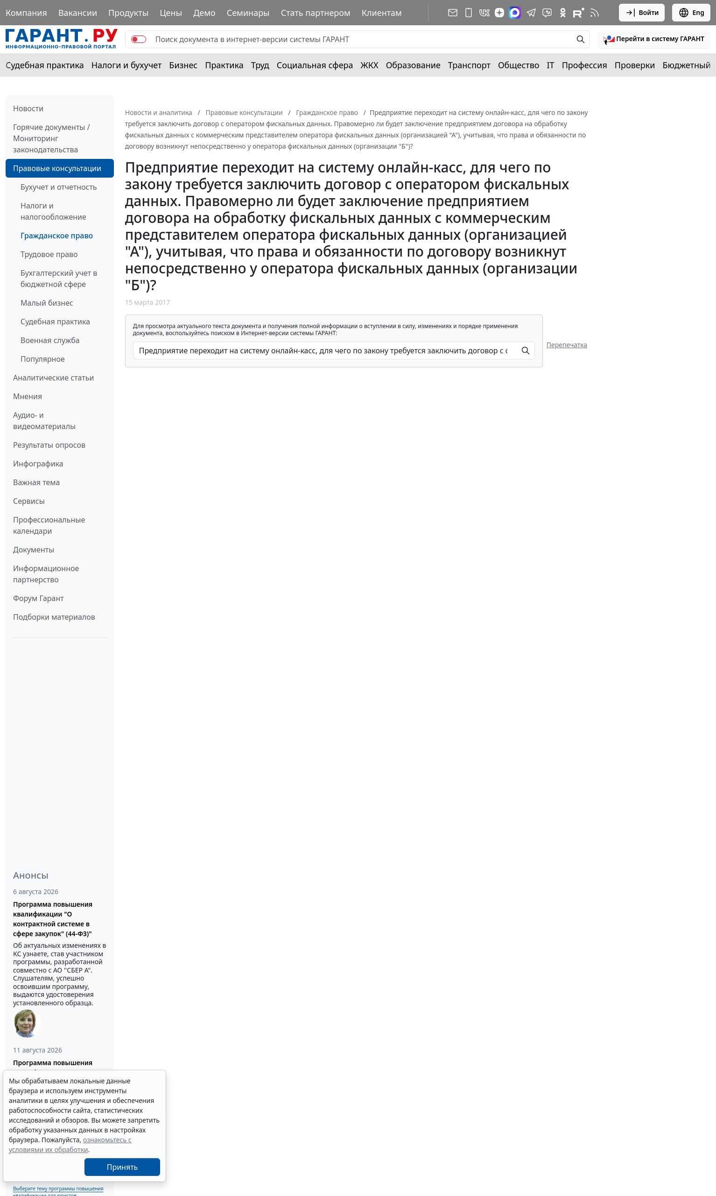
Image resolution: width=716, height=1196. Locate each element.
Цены (171, 12)
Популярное (43, 359)
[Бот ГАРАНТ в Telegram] (547, 12)
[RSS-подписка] (594, 12)
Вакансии (77, 12)
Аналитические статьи (53, 377)
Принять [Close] (122, 1167)
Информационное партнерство (46, 574)
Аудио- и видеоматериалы (44, 420)
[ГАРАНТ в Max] (515, 13)
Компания (26, 12)
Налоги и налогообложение (53, 211)
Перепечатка (567, 344)
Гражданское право (57, 235)
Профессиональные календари (49, 525)
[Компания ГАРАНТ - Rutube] (578, 12)
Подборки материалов (54, 617)
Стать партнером (316, 12)
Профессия (584, 65)
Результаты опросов (49, 445)
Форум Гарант (38, 598)
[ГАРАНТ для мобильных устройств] (468, 12)
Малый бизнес (47, 303)
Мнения (27, 396)
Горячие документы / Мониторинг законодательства (51, 138)
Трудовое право (49, 254)
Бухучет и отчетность (59, 187)
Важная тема (36, 482)
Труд (260, 65)
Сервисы (29, 501)
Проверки (635, 65)
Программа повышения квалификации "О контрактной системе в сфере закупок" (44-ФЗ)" (52, 919)
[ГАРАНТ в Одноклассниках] (563, 12)
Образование (413, 65)
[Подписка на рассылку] (452, 12)
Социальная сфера (315, 65)
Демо (204, 12)
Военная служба (50, 340)
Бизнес (183, 65)
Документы (33, 549)
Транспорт (469, 65)
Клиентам (382, 12)
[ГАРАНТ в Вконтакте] (484, 12)
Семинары (248, 12)
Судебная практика (45, 65)
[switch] (138, 39)
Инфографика (38, 463)
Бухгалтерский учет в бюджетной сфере (59, 278)
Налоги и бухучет (126, 65)
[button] (653, 39)
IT (551, 65)
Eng (691, 12)
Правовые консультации (57, 168)
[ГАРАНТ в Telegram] (531, 12)
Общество (519, 65)
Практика (224, 65)
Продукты (128, 12)
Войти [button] (642, 12)
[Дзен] (499, 12)
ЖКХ (370, 65)
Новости (28, 108)
